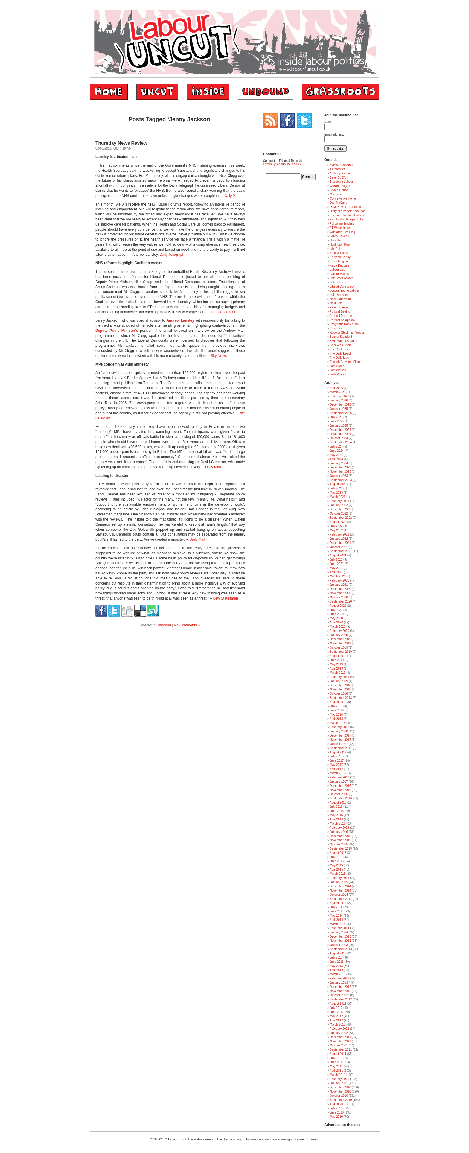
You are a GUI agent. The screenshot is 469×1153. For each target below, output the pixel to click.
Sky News (219, 356)
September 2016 (341, 798)
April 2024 (336, 459)
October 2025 (339, 408)
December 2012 (340, 986)
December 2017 (340, 735)
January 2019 (339, 681)
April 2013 (336, 970)
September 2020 (341, 601)
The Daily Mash (340, 357)
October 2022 (339, 513)
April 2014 (336, 919)
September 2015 (341, 848)
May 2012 (336, 1016)
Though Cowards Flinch (345, 361)
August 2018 (338, 702)
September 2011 (341, 1049)
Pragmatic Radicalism (344, 324)
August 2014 (338, 903)
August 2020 (338, 605)
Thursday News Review (121, 143)
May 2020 (336, 618)
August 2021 (338, 555)
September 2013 (341, 949)
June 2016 (337, 811)
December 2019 (340, 639)
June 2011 (337, 1062)
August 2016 (338, 802)
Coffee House (339, 190)
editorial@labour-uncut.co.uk (282, 164)
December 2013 (340, 936)
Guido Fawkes (339, 236)
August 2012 (338, 1003)
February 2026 (339, 396)
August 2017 (338, 752)
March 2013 (337, 974)
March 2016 (337, 823)
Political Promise (341, 315)
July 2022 (336, 526)
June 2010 (337, 1112)
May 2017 (336, 764)
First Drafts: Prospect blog (347, 219)
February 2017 (339, 777)
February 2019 (339, 677)
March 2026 (337, 392)
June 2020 (337, 614)
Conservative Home (343, 198)
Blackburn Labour (341, 181)
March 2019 (337, 672)
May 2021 (336, 568)
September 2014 (341, 899)
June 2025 (337, 421)
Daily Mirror (214, 467)
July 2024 (336, 446)
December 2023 (340, 467)
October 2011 (339, 1045)
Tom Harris (337, 366)
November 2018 (340, 689)
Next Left (336, 303)
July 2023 (336, 488)
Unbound (163, 625)
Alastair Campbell (341, 165)
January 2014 (339, 932)
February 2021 (339, 580)
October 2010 (339, 1095)
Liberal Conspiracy (342, 286)
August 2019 (338, 656)
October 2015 (339, 844)
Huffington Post (340, 244)
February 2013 (339, 978)
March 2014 (337, 924)
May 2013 (336, 966)
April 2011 (336, 1070)
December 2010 (340, 1087)
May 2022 (336, 530)
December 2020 (340, 589)
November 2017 (340, 739)
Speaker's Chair (340, 345)
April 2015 (336, 869)
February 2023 (339, 501)
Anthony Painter (340, 173)
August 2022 (338, 522)
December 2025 (340, 404)
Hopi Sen (336, 240)
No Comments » (187, 625)
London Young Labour (344, 290)
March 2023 (337, 496)
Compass (336, 194)
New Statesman (225, 598)
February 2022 (339, 534)
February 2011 (339, 1079)
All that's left (338, 169)
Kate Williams (339, 253)
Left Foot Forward (341, 278)
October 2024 (339, 438)
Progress (336, 328)
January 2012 (339, 1033)
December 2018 (340, 685)
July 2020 (336, 610)
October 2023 (339, 475)
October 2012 (339, 995)
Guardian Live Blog (342, 232)
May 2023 (336, 492)
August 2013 (338, 953)
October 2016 (339, 794)
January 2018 (339, 731)
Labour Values (339, 274)
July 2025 (336, 417)
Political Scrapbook (342, 320)
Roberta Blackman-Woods (347, 332)
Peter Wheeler (339, 307)
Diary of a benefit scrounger (348, 211)
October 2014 (339, 894)
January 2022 (339, 538)
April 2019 (336, 668)
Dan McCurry (338, 202)
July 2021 (336, 559)
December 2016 (340, 785)
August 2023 (338, 484)
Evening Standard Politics (347, 215)
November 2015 (340, 840)
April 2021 (336, 572)
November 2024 (340, 434)
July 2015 (336, 857)
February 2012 (339, 1028)
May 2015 (336, 865)
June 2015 (337, 861)
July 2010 (336, 1108)
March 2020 (337, 626)
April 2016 (336, 819)
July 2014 (336, 907)
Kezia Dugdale (339, 265)
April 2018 (336, 718)
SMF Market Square (343, 341)
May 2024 (336, 455)
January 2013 (339, 982)
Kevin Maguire (339, 261)
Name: (328, 122)
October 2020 (339, 597)
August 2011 (338, 1053)
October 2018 (339, 693)
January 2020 (339, 635)
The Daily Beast (340, 353)
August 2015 (338, 852)
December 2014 (340, 886)
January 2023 (339, 505)
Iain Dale (335, 248)
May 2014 (336, 915)
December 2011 (340, 1037)
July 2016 (336, 806)
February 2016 (339, 827)
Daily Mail (231, 196)
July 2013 (336, 957)
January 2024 (339, 463)
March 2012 (337, 1024)
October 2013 (339, 945)
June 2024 (337, 450)
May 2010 (336, 1116)
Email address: (334, 134)
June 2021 (337, 563)
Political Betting (340, 311)
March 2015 (337, 873)
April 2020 (336, 622)
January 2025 (339, 425)
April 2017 (336, 769)
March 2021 (337, 576)
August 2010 (338, 1104)
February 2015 (339, 878)
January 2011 (339, 1083)
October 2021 (339, 547)
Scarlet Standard (341, 336)
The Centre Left (340, 349)
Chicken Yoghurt (340, 186)
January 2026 (339, 400)
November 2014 (340, 890)
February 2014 (339, 928)
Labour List (337, 269)
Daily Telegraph (172, 254)
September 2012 (341, 999)
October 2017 (339, 744)
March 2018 (337, 723)
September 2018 (341, 697)
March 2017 (337, 773)
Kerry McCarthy (340, 257)
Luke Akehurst (339, 294)
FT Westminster (340, 227)
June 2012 (337, 1012)
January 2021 (339, 584)
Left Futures (337, 282)
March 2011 (337, 1074)
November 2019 (340, 643)
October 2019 (339, 647)
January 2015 (339, 882)
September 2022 (341, 517)
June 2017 (337, 760)
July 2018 (336, 706)
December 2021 (340, 542)
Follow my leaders (342, 223)
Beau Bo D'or (338, 177)
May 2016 (336, 815)
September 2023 (341, 480)
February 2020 (339, 630)
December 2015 (340, 836)
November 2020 (340, 593)
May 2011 (336, 1066)
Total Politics (338, 374)
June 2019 (337, 660)
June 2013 (337, 961)
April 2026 (336, 388)
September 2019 (341, 651)
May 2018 (336, 714)
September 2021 (341, 551)
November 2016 (340, 790)
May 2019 (336, 664)
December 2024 (340, 429)
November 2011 (340, 1041)
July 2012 (336, 1007)
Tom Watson (338, 370)
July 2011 (336, 1058)
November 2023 (340, 471)
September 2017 (341, 748)
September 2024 (341, 442)
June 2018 (337, 710)
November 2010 (340, 1091)
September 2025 (341, 413)
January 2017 (339, 781)
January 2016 (339, 831)
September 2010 (341, 1100)
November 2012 (340, 991)
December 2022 (340, 509)
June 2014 (337, 911)
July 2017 (336, 756)
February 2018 (339, 727)
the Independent (222, 312)
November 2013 (340, 940)
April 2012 (336, 1020)
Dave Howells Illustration (346, 207)
